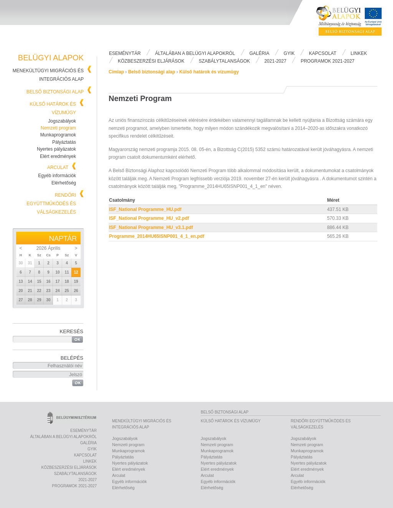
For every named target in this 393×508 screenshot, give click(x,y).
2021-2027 (275, 61)
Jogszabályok (62, 121)
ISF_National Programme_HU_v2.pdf (149, 218)
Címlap (116, 72)
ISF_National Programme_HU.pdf (145, 209)
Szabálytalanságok (224, 61)
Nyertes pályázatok (56, 149)
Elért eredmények (58, 156)
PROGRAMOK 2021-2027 (327, 61)
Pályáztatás (64, 142)
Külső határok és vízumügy (209, 72)
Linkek (359, 53)
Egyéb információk (57, 175)
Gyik (289, 53)
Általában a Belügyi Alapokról (195, 53)
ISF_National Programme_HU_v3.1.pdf (151, 227)
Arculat (57, 167)
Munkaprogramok (58, 135)
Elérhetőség (63, 183)
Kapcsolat (322, 53)
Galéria (259, 53)
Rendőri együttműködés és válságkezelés (51, 204)
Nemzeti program (58, 128)
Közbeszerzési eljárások (151, 61)
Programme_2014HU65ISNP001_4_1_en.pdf (156, 236)
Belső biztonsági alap (55, 92)
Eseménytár (125, 53)
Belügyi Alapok (353, 23)
